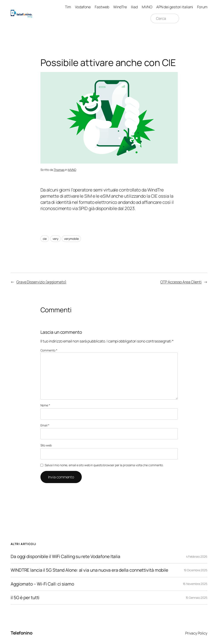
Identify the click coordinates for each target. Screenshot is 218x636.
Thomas (59, 170)
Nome (45, 405)
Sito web (46, 445)
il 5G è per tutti (25, 597)
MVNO (72, 170)
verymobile (71, 239)
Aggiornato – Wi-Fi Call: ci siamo (42, 583)
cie (45, 239)
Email (44, 425)
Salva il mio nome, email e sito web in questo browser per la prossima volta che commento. (104, 465)
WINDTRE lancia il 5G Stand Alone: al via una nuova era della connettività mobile (89, 570)
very (55, 239)
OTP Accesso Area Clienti (181, 281)
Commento (48, 350)
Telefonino (21, 633)
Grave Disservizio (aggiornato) (41, 281)
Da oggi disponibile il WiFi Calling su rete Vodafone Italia (65, 556)
